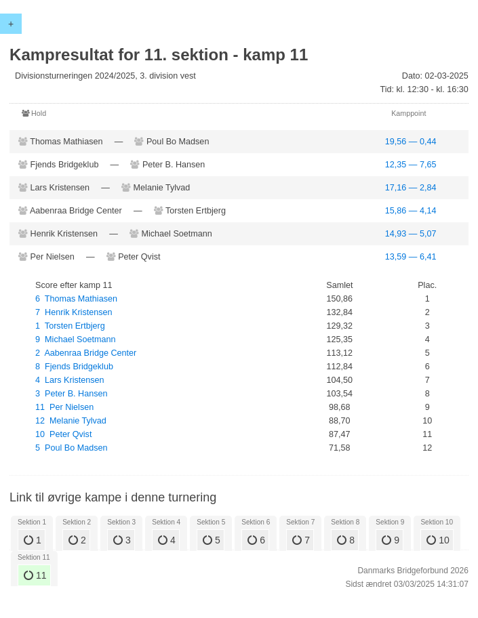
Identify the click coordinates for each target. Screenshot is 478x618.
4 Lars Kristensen (69, 380)
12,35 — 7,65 (411, 164)
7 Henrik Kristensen (73, 312)
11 (35, 575)
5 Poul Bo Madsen (71, 448)
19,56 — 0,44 (411, 141)
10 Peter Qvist (63, 434)
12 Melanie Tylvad (70, 421)
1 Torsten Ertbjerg (70, 326)
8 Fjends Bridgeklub (74, 366)
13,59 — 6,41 (411, 257)
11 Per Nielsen (64, 407)
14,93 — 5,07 (411, 234)
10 (437, 540)
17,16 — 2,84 (411, 187)
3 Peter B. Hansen (71, 393)
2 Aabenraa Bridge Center (85, 353)
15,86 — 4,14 (411, 210)
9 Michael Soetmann (75, 339)
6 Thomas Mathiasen (76, 299)
